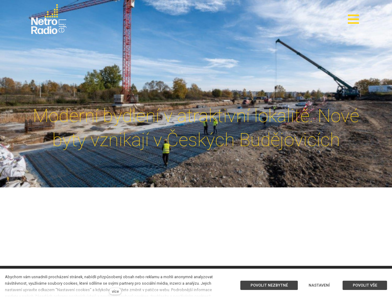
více (115, 291)
